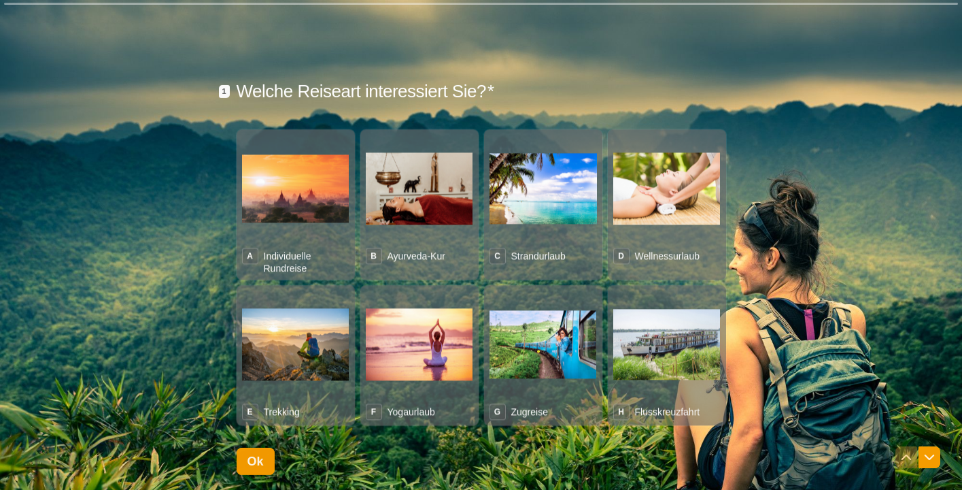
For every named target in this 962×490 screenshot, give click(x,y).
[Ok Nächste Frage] (256, 460)
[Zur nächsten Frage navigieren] (929, 457)
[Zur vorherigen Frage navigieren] (906, 457)
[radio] (296, 202)
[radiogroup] (481, 275)
